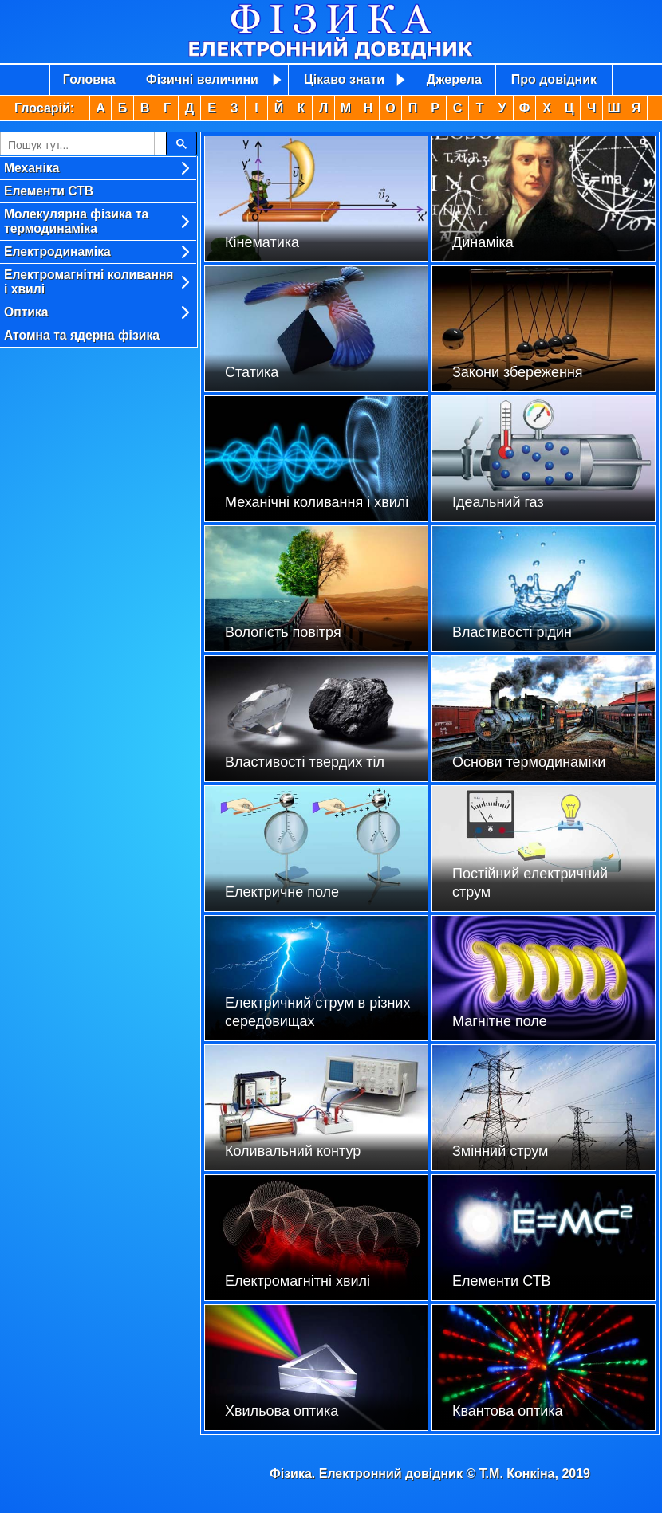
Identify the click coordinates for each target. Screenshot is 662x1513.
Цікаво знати (344, 79)
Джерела (454, 79)
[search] (76, 145)
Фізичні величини (202, 79)
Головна (89, 79)
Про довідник (554, 79)
